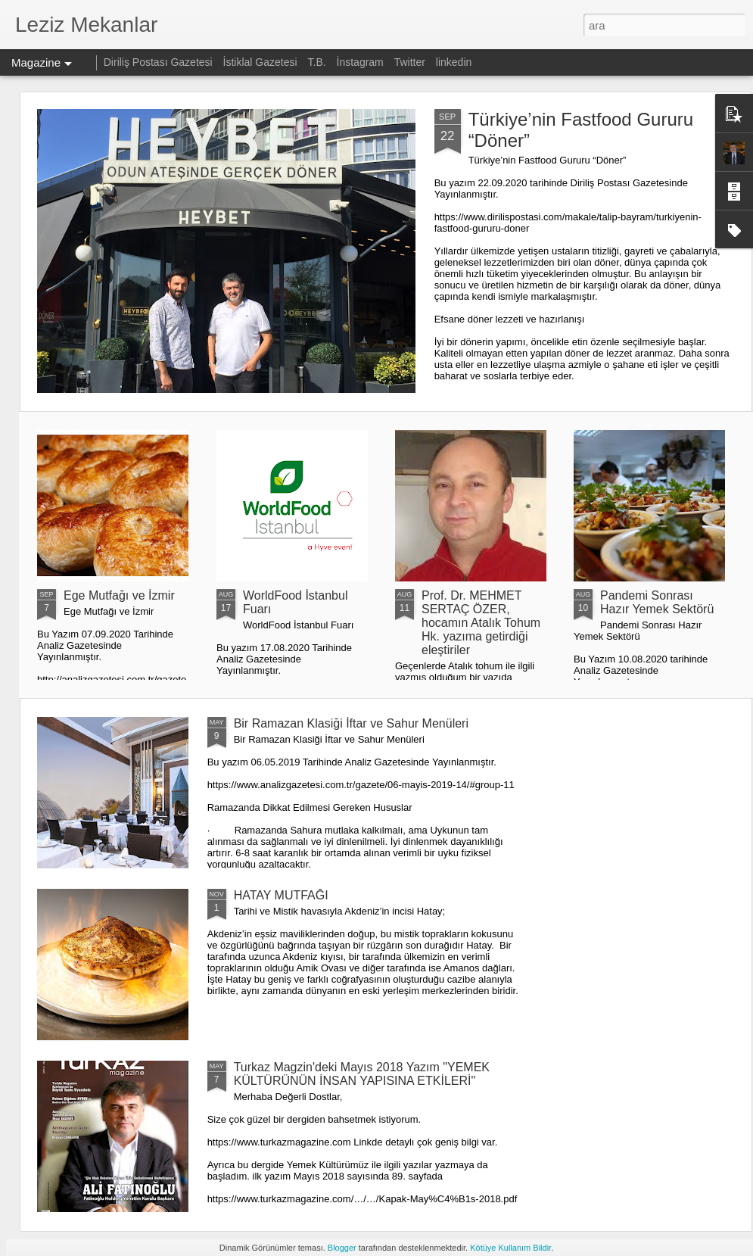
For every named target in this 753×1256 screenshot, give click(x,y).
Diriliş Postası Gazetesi (158, 62)
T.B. (318, 62)
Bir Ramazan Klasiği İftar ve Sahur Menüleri (351, 723)
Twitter (409, 62)
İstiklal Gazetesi (261, 62)
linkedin (453, 62)
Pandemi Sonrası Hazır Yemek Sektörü (657, 602)
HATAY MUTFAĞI (281, 895)
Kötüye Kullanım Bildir (510, 1247)
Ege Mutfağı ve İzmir (119, 595)
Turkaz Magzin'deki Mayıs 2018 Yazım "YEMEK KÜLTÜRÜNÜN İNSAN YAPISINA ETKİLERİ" (362, 1074)
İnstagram (362, 62)
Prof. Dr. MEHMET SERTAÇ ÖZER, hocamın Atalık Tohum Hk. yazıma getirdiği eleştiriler (481, 622)
